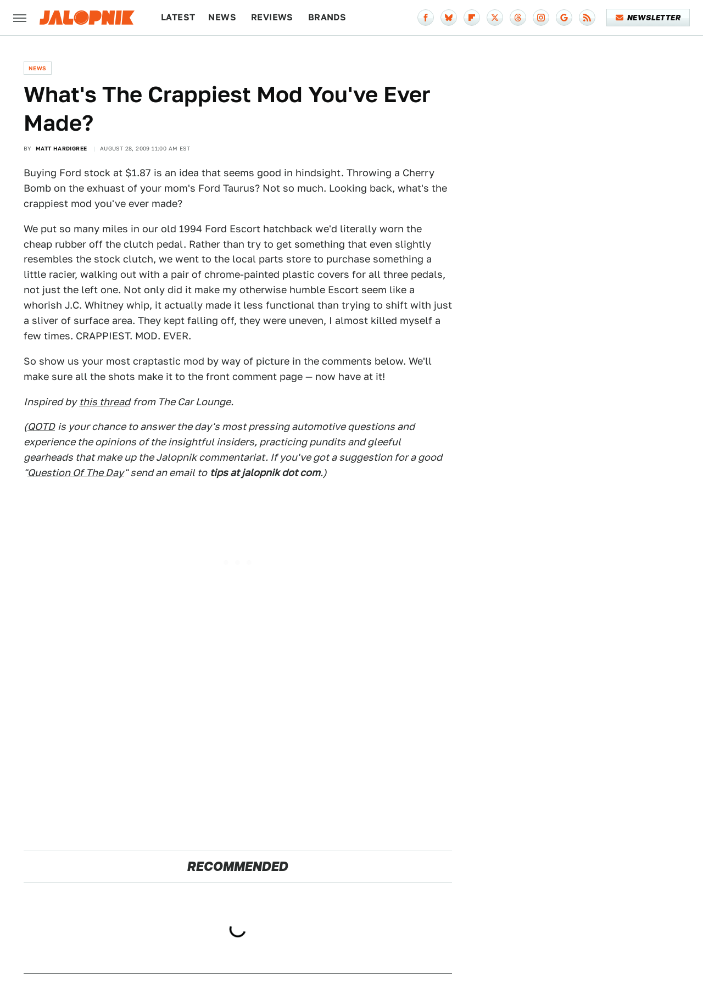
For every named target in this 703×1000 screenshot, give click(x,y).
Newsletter (648, 17)
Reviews (272, 17)
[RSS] (587, 17)
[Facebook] (425, 17)
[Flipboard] (472, 17)
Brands (327, 17)
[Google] (564, 17)
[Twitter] (495, 17)
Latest (178, 17)
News (222, 17)
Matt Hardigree (61, 148)
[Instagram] (541, 17)
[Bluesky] (448, 17)
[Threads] (518, 17)
